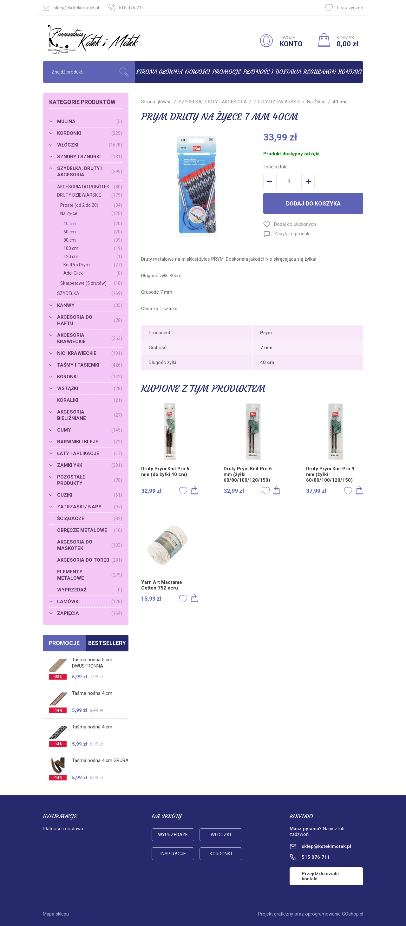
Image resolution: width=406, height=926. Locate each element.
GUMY (89, 430)
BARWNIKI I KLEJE (89, 442)
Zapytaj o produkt (292, 234)
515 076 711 (131, 7)
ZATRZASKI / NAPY (89, 507)
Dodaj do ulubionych (295, 224)
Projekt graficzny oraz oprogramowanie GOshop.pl (310, 914)
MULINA (89, 121)
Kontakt (350, 71)
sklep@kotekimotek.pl (76, 7)
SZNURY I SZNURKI (89, 156)
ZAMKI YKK (89, 465)
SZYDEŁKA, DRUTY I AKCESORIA (89, 172)
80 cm (92, 240)
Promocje (227, 71)
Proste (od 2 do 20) (91, 205)
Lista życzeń (344, 7)
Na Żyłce (91, 213)
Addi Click (92, 273)
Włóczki (221, 835)
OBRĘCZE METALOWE (89, 530)
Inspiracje (173, 854)
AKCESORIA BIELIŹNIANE (89, 415)
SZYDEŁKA (89, 293)
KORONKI (89, 377)
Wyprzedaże (173, 835)
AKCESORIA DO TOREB (89, 560)
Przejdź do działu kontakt (320, 876)
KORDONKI (89, 133)
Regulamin (320, 71)
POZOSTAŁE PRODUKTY (89, 480)
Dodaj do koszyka (313, 203)
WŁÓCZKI (89, 145)
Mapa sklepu (56, 914)
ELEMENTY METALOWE (89, 575)
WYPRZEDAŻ (89, 590)
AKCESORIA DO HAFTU (89, 320)
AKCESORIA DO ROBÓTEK (89, 187)
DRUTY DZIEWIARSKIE (89, 195)
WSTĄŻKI (89, 388)
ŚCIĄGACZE (89, 518)
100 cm (92, 248)
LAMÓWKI (89, 601)
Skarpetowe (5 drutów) (91, 283)
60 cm (92, 232)
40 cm (92, 223)
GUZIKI (89, 495)
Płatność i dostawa (272, 71)
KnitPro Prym (92, 265)
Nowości (197, 71)
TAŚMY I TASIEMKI (89, 365)
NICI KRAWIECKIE (89, 353)
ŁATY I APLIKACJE (89, 453)
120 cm (92, 256)
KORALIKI (89, 400)
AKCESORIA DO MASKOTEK (89, 545)
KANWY (89, 305)
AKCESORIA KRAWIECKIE (89, 338)
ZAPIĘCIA (89, 613)
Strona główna (159, 71)
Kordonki (221, 854)
